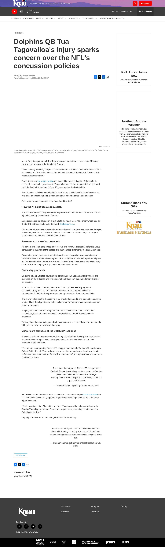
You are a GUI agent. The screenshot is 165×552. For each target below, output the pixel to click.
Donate (147, 6)
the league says (67, 229)
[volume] (21, 16)
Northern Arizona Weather (134, 128)
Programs (28, 24)
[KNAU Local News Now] (134, 55)
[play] (14, 16)
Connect (73, 24)
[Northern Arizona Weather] (134, 109)
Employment (95, 512)
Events (49, 24)
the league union (45, 186)
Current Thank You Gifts (134, 209)
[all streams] (145, 16)
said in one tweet (90, 400)
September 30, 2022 (89, 391)
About (61, 24)
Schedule (16, 24)
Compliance (89, 24)
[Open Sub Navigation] (43, 24)
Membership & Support (111, 24)
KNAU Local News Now (134, 79)
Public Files (64, 517)
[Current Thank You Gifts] (134, 180)
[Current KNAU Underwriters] (134, 233)
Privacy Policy (65, 512)
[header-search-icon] (136, 6)
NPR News (18, 38)
